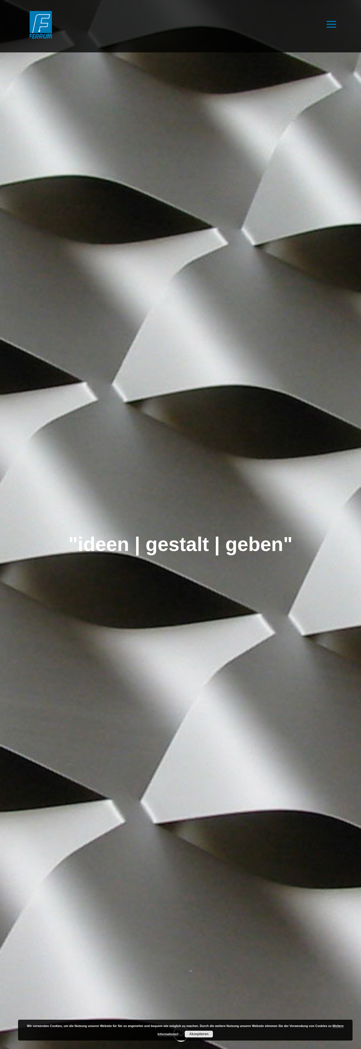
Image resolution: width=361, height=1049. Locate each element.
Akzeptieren (198, 1034)
